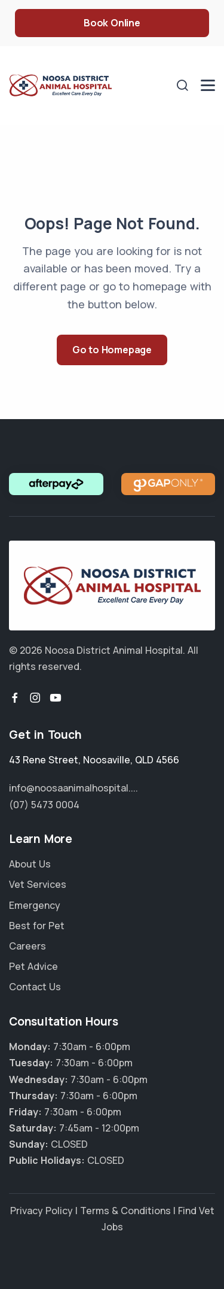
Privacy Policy (41, 1210)
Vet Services (37, 884)
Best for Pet (37, 925)
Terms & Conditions (125, 1210)
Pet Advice (33, 966)
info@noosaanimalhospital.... (73, 787)
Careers (27, 946)
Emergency (34, 905)
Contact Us (35, 986)
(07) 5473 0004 (44, 804)
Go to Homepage (112, 349)
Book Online (112, 22)
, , (94, 759)
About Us (30, 864)
